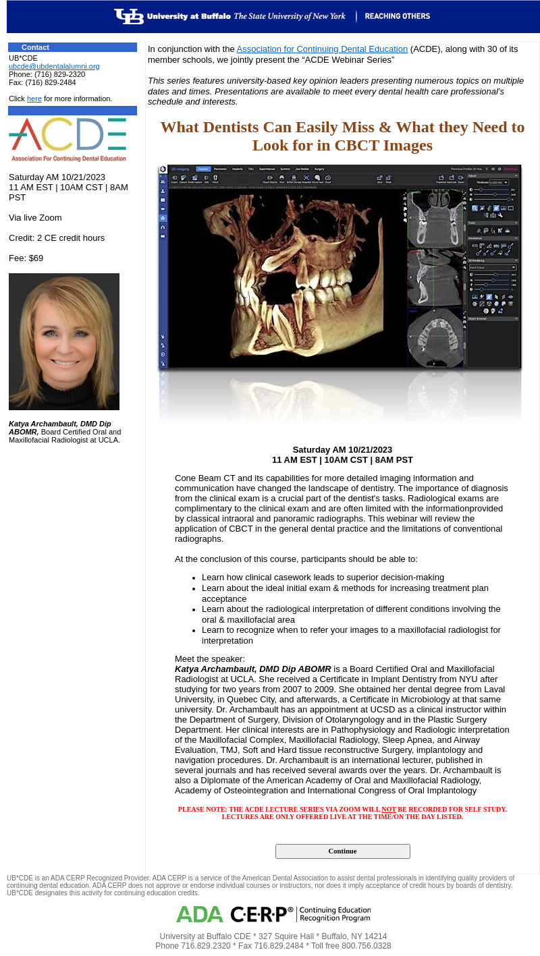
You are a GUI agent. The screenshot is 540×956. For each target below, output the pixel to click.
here (34, 98)
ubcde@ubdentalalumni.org (54, 66)
